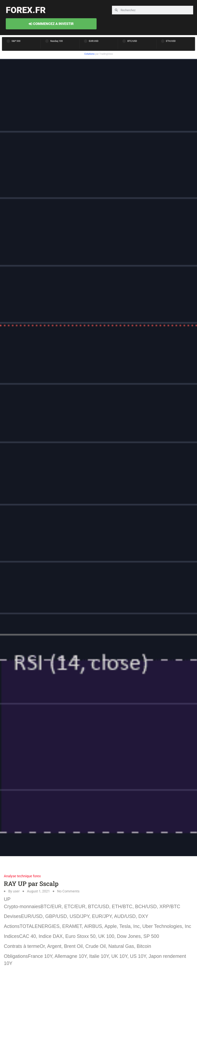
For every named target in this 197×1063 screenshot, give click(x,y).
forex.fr (26, 10)
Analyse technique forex (22, 876)
